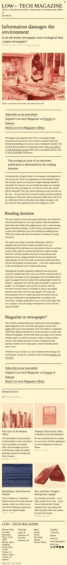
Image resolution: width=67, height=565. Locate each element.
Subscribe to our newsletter (21, 114)
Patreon (9, 123)
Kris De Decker (33, 45)
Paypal (48, 119)
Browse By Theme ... (14, 397)
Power (37, 536)
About (36, 533)
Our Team (38, 538)
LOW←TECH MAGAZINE (32, 6)
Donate (37, 541)
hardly (8, 329)
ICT (3, 397)
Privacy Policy (40, 543)
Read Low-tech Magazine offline (24, 128)
